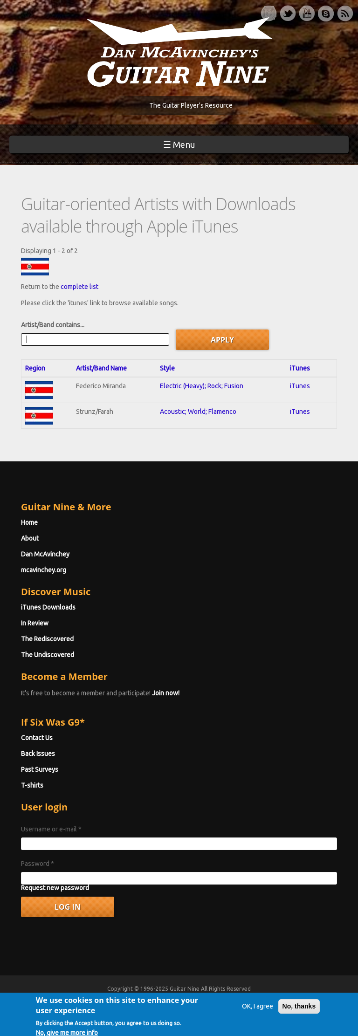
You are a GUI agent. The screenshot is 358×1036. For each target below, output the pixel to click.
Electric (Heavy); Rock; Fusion (201, 386)
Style (167, 368)
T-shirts (32, 785)
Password (37, 863)
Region (35, 368)
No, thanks (299, 1017)
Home (29, 522)
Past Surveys (39, 769)
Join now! (165, 693)
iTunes (300, 368)
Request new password (55, 888)
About (30, 538)
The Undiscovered (47, 655)
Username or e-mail (51, 829)
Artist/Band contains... (52, 325)
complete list (79, 286)
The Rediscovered (47, 639)
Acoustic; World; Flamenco (198, 411)
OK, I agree (257, 1017)
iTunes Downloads (48, 607)
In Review (34, 623)
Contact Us (37, 737)
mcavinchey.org (43, 570)
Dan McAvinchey (45, 554)
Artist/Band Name (101, 368)
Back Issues (38, 753)
